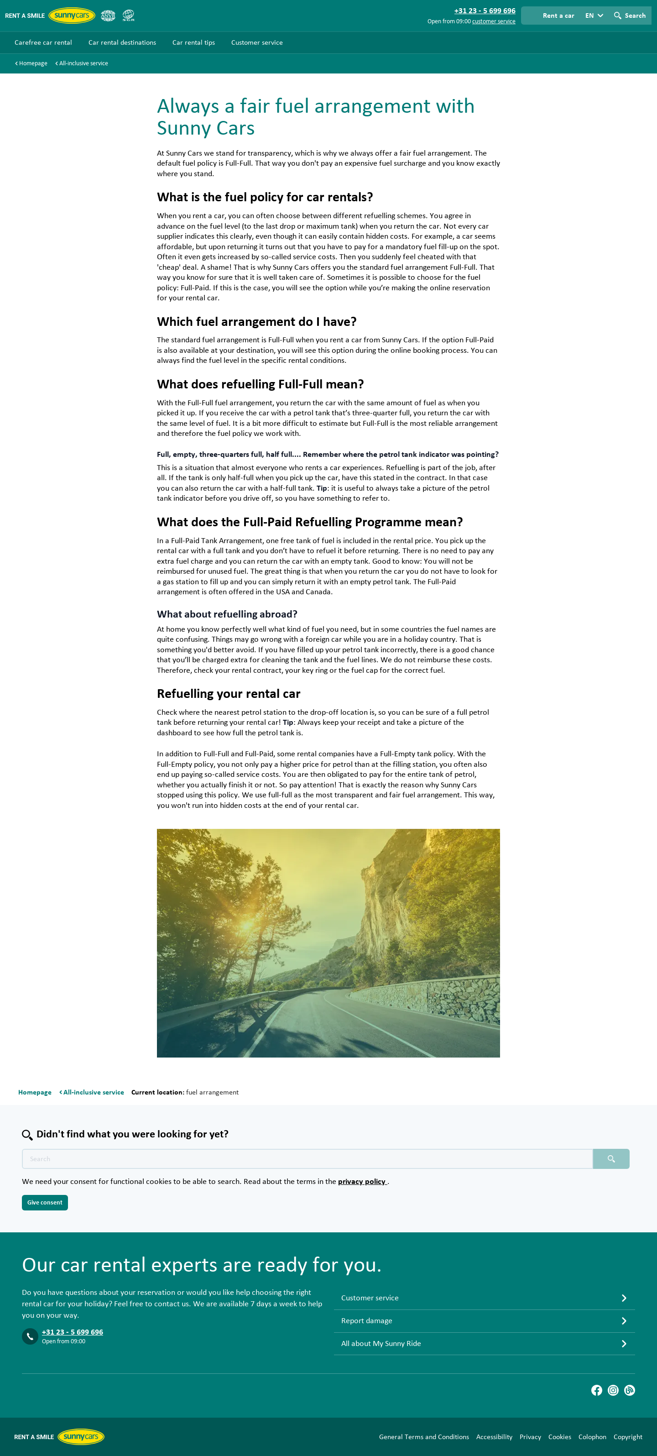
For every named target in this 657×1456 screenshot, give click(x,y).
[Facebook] (596, 1390)
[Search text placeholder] (307, 1159)
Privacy (530, 1436)
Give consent (45, 1202)
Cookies (559, 1436)
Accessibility (494, 1436)
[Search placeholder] (611, 1159)
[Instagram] (613, 1390)
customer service (494, 21)
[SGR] (128, 15)
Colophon (592, 1436)
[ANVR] (108, 15)
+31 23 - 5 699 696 (72, 1332)
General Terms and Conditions (424, 1436)
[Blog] (629, 1390)
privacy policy (362, 1182)
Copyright (628, 1436)
